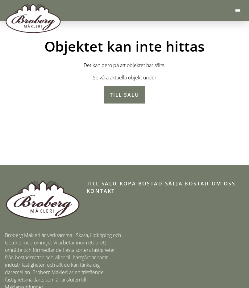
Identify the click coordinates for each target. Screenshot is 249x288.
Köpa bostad (141, 183)
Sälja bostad (187, 183)
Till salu (124, 94)
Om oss (223, 183)
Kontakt (101, 191)
